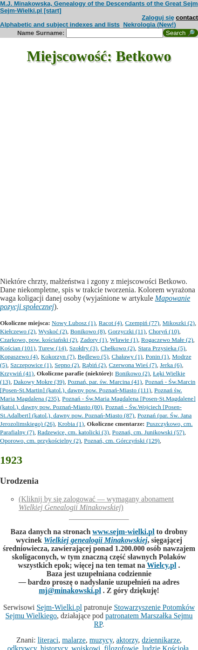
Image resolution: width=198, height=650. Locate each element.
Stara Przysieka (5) (161, 348)
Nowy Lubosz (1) (74, 322)
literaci (48, 640)
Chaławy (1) (127, 356)
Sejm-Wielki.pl (59, 607)
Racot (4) (110, 322)
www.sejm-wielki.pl (123, 532)
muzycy (101, 640)
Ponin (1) (157, 356)
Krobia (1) (71, 423)
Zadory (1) (93, 339)
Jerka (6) (171, 364)
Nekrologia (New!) (149, 24)
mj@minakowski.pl (70, 590)
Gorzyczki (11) (127, 331)
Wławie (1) (124, 339)
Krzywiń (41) (17, 373)
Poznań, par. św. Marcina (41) (105, 381)
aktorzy (127, 640)
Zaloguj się (158, 17)
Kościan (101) (17, 348)
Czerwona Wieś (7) (133, 364)
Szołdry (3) (83, 348)
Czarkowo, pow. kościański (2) (38, 339)
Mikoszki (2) (179, 322)
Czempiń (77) (142, 322)
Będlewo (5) (93, 356)
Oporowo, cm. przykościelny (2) (40, 440)
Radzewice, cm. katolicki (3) (73, 432)
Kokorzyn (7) (58, 356)
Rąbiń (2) (94, 364)
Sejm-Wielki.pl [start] (30, 10)
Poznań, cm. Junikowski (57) (148, 432)
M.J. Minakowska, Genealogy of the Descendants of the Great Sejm (99, 3)
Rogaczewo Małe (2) (167, 339)
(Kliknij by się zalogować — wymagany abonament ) (96, 503)
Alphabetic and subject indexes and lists (60, 24)
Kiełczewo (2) (17, 331)
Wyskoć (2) (52, 331)
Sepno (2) (67, 364)
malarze (74, 640)
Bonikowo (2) (132, 373)
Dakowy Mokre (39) (39, 381)
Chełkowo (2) (118, 348)
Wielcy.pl (161, 565)
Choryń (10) (164, 331)
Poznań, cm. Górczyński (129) (122, 440)
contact (187, 17)
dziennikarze (161, 640)
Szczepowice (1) (30, 364)
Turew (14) (52, 348)
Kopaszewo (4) (19, 356)
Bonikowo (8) (87, 331)
